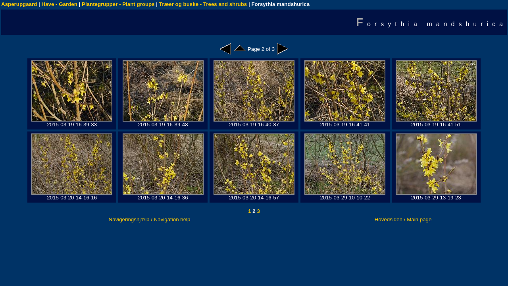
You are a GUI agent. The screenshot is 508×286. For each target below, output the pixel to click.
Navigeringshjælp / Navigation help (149, 219)
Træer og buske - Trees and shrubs (203, 4)
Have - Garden (59, 4)
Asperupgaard (19, 4)
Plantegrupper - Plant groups (118, 4)
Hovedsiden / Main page (403, 219)
